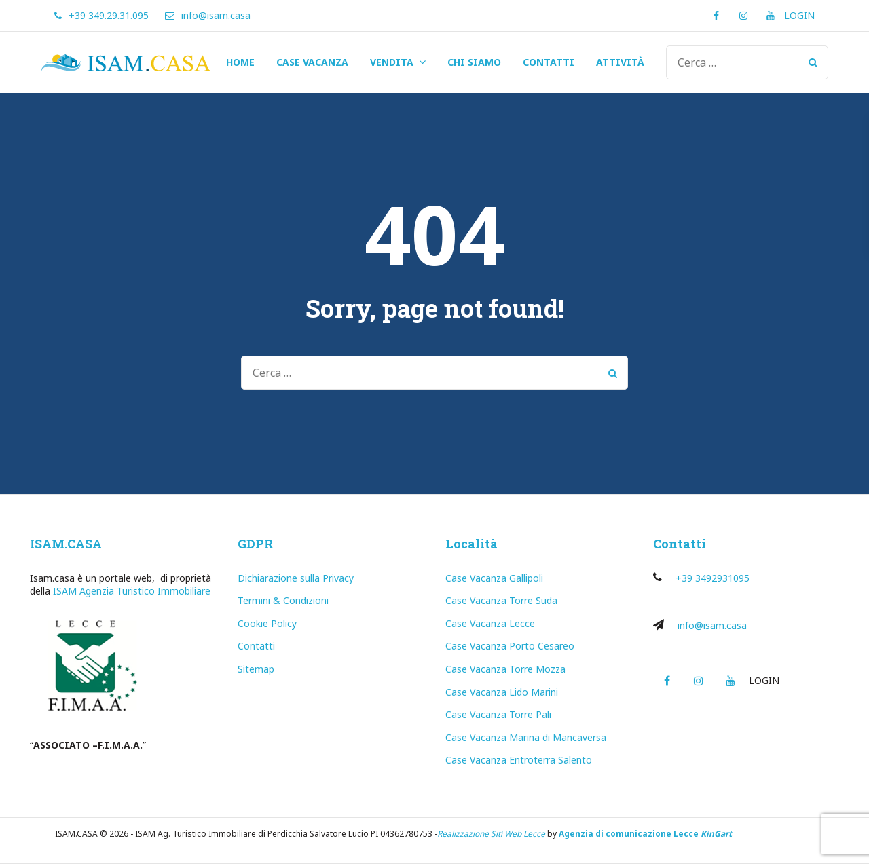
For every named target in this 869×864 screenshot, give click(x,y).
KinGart (716, 834)
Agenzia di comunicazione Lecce (629, 834)
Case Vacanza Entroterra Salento (518, 759)
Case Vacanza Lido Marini (501, 691)
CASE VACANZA (312, 62)
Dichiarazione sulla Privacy (296, 577)
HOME (240, 62)
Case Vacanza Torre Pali (498, 714)
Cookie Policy (267, 623)
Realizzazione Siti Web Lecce (491, 834)
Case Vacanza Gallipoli (494, 577)
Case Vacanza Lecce (490, 623)
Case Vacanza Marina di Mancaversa (525, 737)
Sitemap (256, 668)
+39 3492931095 (713, 577)
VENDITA (391, 62)
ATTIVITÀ (620, 62)
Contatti (256, 645)
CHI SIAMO (474, 62)
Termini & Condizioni (283, 600)
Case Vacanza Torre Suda (501, 600)
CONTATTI (548, 62)
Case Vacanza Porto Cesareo (509, 645)
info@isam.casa (712, 625)
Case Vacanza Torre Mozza (505, 668)
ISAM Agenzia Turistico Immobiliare (131, 590)
